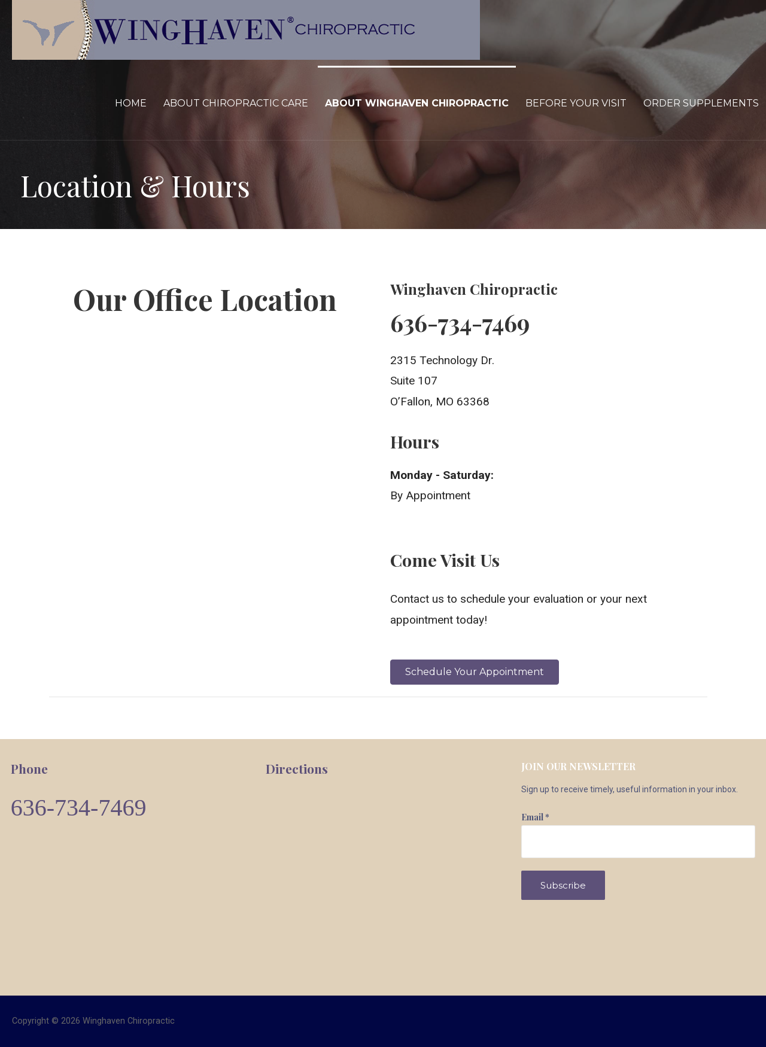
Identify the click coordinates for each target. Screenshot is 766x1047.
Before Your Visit (576, 103)
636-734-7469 (79, 807)
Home (131, 103)
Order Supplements (701, 103)
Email (535, 817)
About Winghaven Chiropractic (417, 103)
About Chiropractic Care (235, 103)
